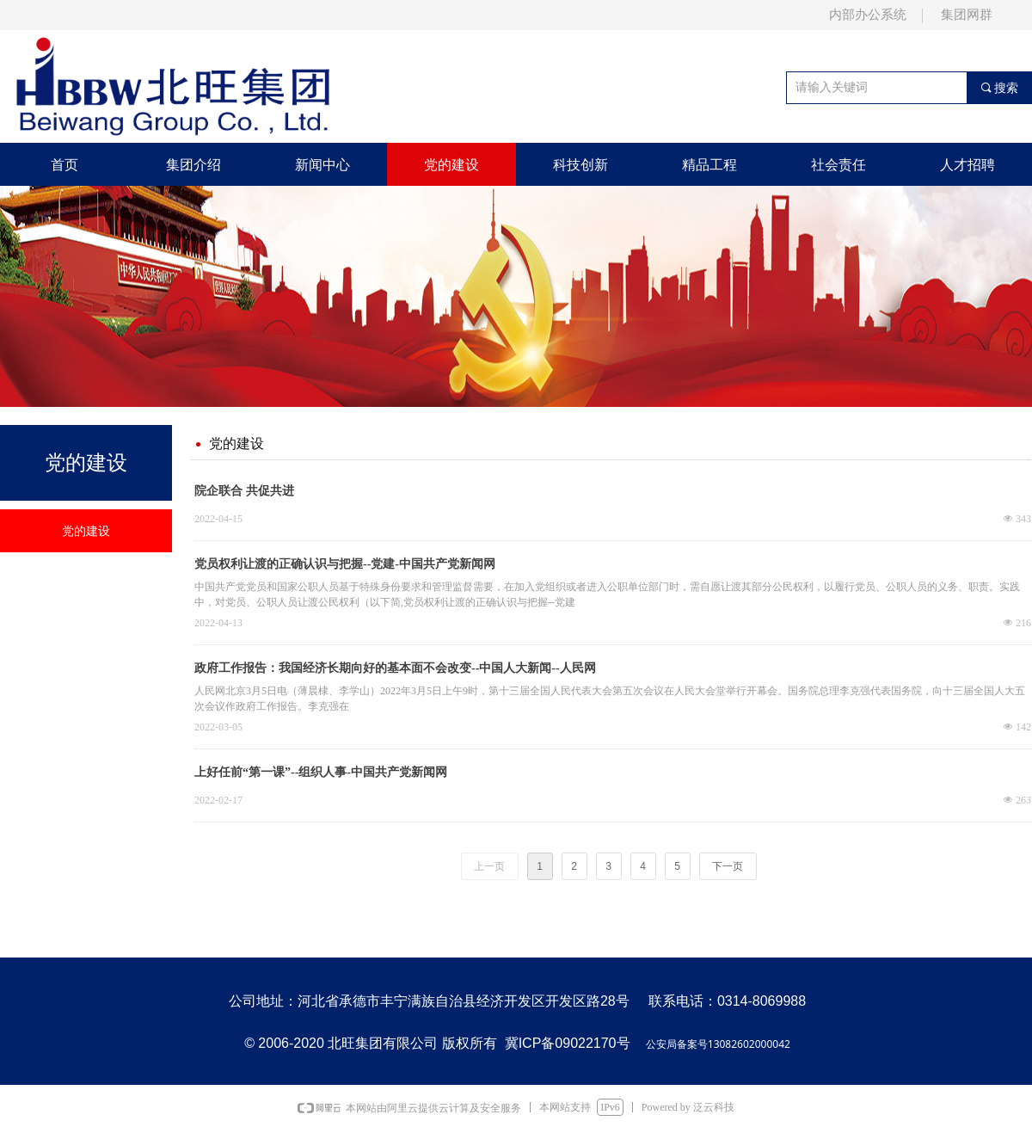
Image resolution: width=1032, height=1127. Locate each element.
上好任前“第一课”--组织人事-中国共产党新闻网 (320, 772)
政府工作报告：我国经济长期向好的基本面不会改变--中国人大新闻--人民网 (395, 668)
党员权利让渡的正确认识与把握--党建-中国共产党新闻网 (344, 563)
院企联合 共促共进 (244, 490)
